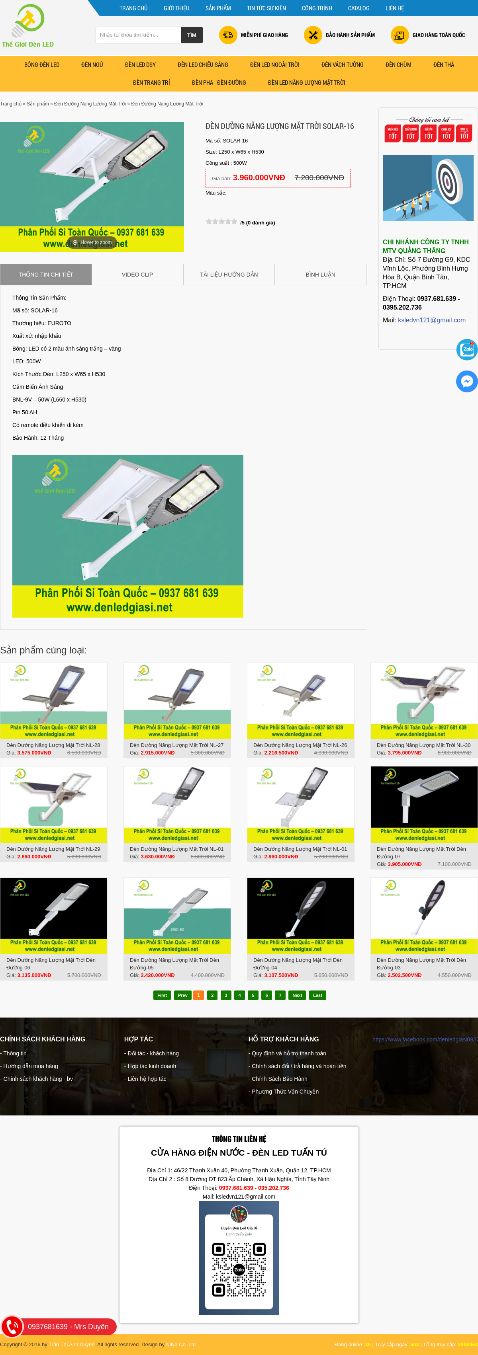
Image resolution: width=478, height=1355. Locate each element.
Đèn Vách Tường (342, 64)
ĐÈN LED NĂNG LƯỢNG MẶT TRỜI (306, 82)
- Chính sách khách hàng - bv (36, 1079)
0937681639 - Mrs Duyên (58, 1326)
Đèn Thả (443, 64)
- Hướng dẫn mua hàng (29, 1066)
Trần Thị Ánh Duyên (72, 1344)
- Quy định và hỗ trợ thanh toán (287, 1053)
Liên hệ (395, 8)
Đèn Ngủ (92, 64)
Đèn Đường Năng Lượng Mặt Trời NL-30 (423, 745)
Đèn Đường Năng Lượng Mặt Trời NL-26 (300, 745)
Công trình (317, 8)
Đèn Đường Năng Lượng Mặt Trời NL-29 (53, 849)
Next (297, 995)
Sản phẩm (218, 8)
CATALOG (359, 8)
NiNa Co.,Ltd (181, 1344)
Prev (183, 995)
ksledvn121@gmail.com (432, 320)
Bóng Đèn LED (41, 64)
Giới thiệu (177, 8)
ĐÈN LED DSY (140, 64)
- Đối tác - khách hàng (151, 1053)
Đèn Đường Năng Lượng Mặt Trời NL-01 (176, 849)
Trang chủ (134, 8)
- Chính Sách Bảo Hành (278, 1079)
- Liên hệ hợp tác (145, 1079)
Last (317, 995)
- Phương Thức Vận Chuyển (284, 1091)
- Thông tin (13, 1053)
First (162, 995)
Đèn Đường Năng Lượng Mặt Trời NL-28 (53, 745)
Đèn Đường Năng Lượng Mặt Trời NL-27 (176, 745)
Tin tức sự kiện (266, 8)
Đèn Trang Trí (151, 82)
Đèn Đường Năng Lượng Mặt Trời (90, 104)
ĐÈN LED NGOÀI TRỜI (275, 64)
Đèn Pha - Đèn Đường (219, 82)
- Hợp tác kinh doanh (150, 1066)
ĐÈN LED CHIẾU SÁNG (203, 64)
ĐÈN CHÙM (398, 64)
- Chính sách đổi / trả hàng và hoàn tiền (298, 1066)
